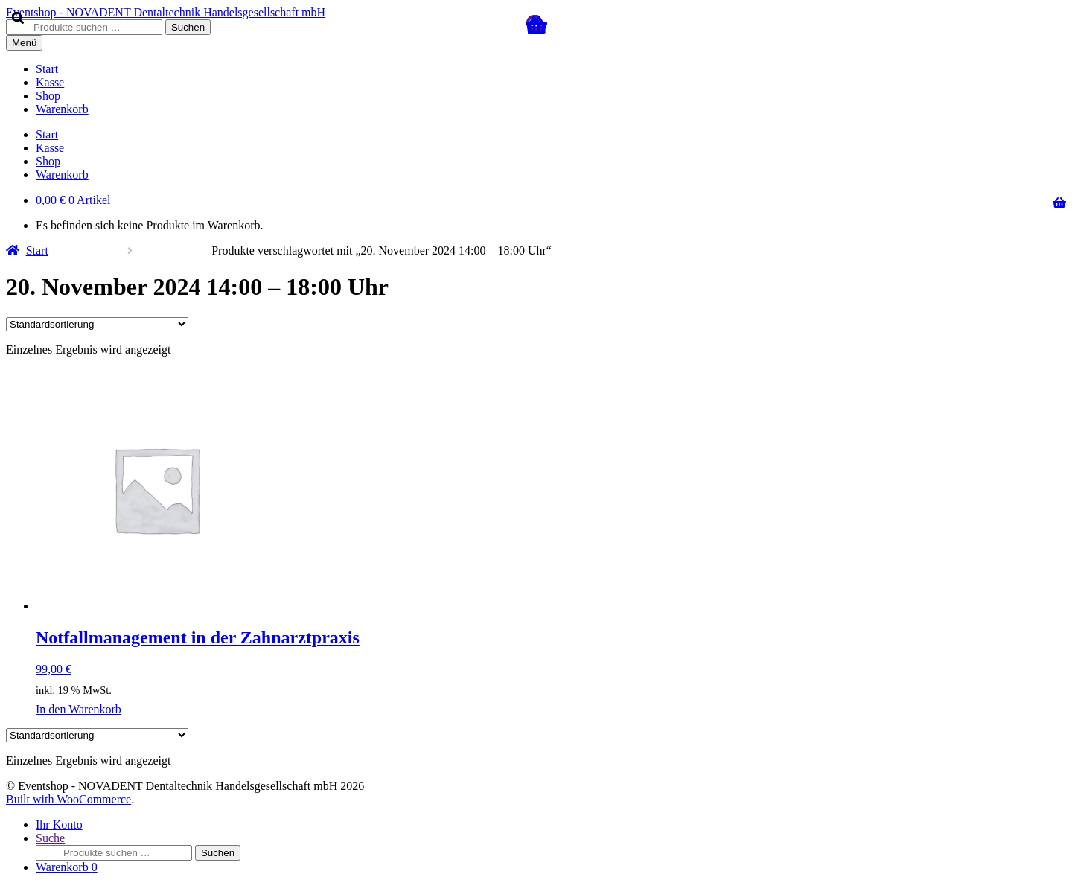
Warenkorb (67, 867)
